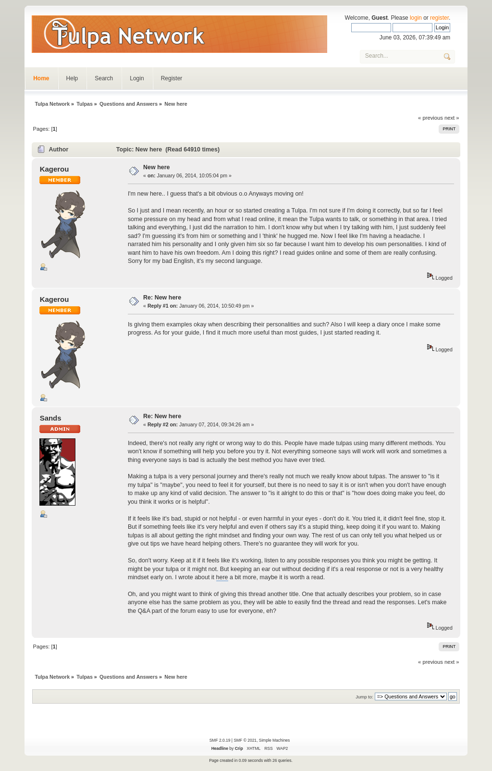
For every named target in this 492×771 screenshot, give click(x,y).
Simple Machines (274, 740)
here (222, 577)
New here (156, 167)
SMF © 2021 (245, 740)
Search (104, 78)
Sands (51, 418)
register (439, 17)
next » (451, 118)
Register (172, 78)
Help (72, 78)
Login (137, 78)
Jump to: (364, 696)
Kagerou (54, 169)
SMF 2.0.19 (220, 740)
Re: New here (162, 297)
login (416, 17)
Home (41, 78)
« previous (430, 118)
